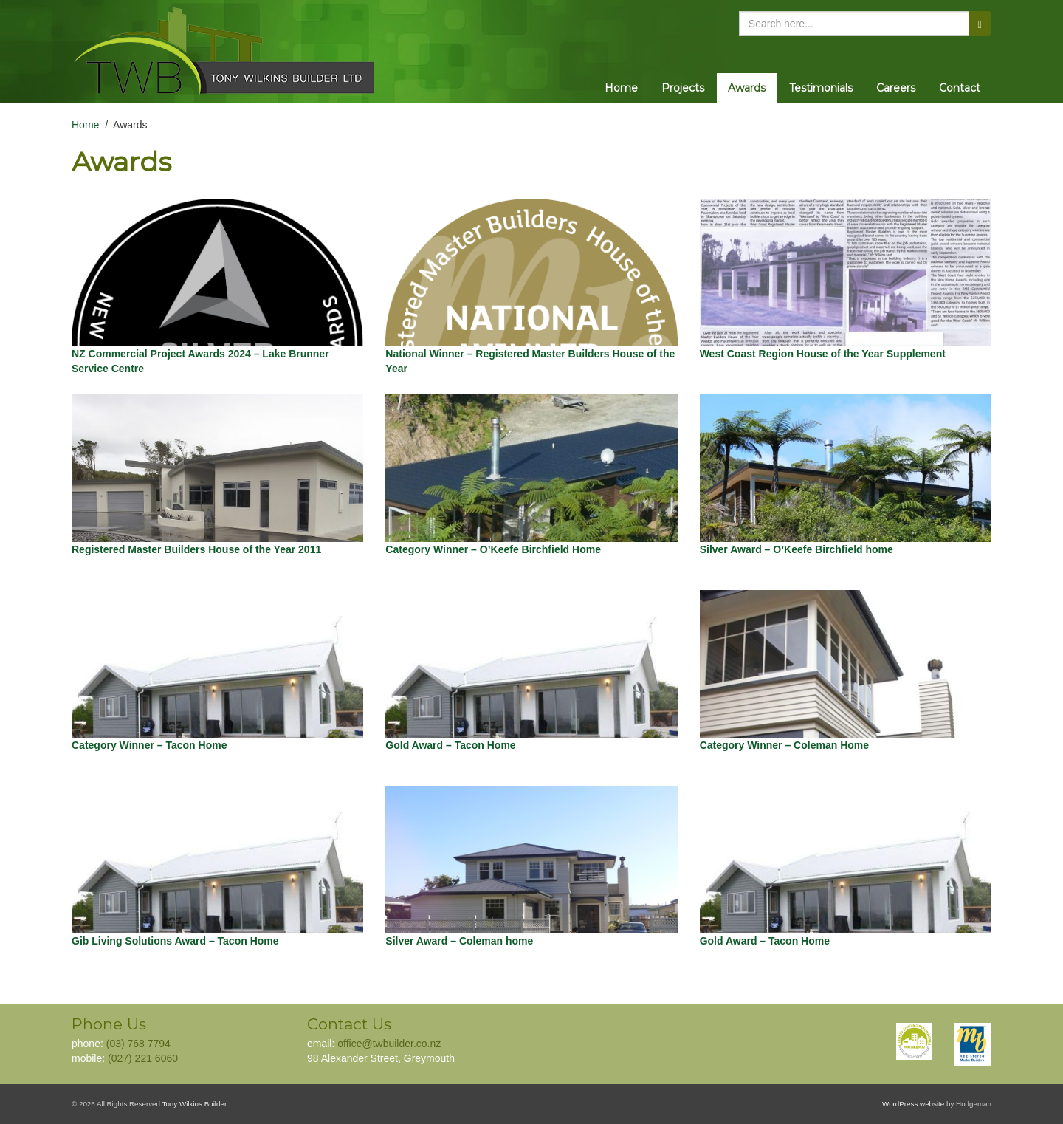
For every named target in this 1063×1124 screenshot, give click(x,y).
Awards (747, 88)
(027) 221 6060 (143, 1058)
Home (621, 88)
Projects (682, 88)
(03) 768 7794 (138, 1043)
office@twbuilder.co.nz (389, 1043)
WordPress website (913, 1104)
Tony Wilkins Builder (194, 1104)
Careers (895, 88)
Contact (959, 88)
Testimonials (821, 88)
